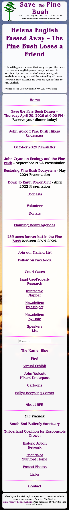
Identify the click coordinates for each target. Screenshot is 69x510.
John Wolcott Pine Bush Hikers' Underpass (34, 133)
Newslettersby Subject (34, 305)
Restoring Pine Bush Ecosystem (30, 170)
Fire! (34, 358)
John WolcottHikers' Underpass (34, 376)
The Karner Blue (34, 351)
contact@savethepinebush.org (17, 502)
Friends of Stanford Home (34, 457)
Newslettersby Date (34, 317)
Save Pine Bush (40, 8)
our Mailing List (38, 252)
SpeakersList (34, 329)
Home (35, 100)
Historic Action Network (35, 445)
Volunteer (34, 206)
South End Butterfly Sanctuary (35, 424)
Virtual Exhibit (34, 366)
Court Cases (35, 272)
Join (21, 252)
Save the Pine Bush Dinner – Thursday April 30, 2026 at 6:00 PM (33, 113)
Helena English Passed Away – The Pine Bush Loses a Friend (34, 42)
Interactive (34, 291)
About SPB (34, 405)
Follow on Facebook (34, 260)
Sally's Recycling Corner (34, 393)
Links (34, 474)
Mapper (34, 295)
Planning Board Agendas (34, 225)
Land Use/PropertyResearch (35, 281)
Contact (34, 486)
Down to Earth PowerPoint (29, 182)
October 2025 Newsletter (34, 147)
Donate (35, 213)
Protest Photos (34, 467)
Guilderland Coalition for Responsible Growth (35, 433)
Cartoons (34, 385)
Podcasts (34, 194)
